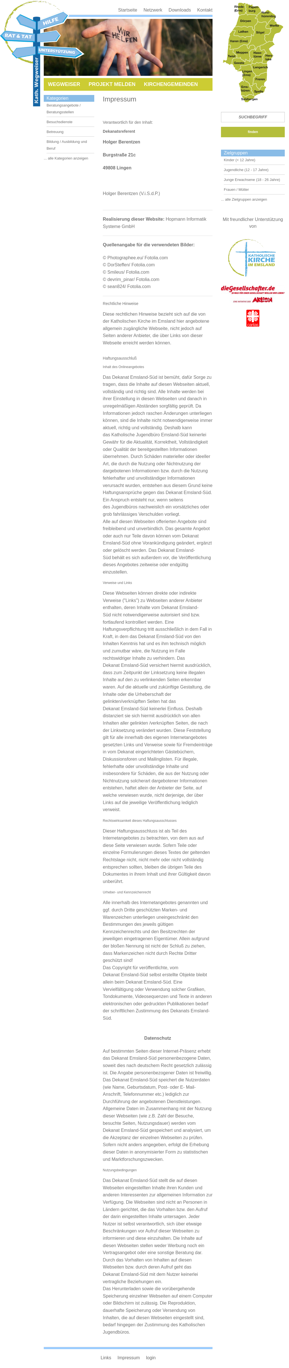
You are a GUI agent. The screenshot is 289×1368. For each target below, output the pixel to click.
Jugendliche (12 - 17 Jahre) (246, 170)
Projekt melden (112, 84)
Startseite (127, 10)
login (151, 1357)
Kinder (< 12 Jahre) (239, 160)
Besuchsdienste (60, 122)
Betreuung (55, 132)
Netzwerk (152, 10)
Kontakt (205, 10)
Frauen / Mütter (236, 189)
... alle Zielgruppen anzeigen (244, 199)
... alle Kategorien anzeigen (66, 158)
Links (106, 1357)
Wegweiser (64, 84)
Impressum (128, 1357)
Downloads (179, 10)
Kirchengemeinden (171, 84)
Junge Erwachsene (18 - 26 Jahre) (252, 180)
